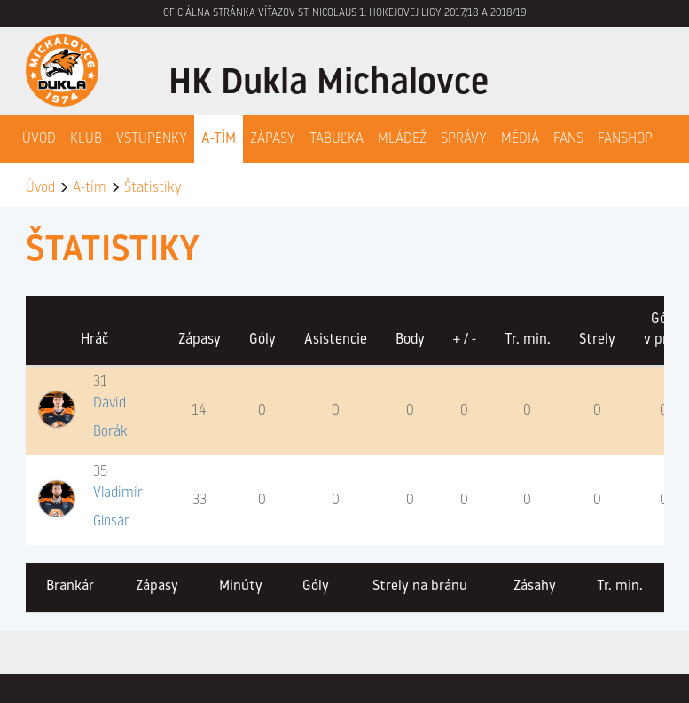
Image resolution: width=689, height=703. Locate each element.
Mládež (402, 139)
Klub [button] (86, 139)
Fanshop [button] (625, 139)
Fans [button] (568, 139)
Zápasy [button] (272, 139)
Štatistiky (152, 188)
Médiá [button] (520, 139)
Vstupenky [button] (151, 139)
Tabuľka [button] (336, 139)
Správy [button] (464, 139)
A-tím (89, 188)
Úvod (39, 139)
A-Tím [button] (218, 139)
